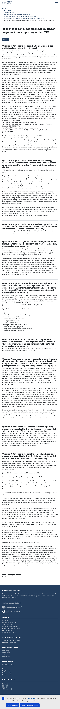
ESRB (4, 687)
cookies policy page (32, 698)
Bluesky (6, 651)
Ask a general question (9, 622)
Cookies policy (6, 673)
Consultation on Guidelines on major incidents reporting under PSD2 (25, 18)
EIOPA (4, 683)
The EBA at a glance (8, 665)
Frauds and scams (7, 675)
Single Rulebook (9, 12)
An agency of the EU (10, 603)
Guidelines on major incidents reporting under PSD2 (20, 16)
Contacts (5, 620)
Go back (5, 39)
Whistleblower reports (9, 632)
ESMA (4, 685)
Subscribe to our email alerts (11, 640)
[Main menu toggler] (56, 3)
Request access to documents (11, 628)
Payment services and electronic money (16, 14)
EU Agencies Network (11, 607)
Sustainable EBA (11, 611)
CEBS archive (6, 689)
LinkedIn (7, 653)
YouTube (7, 656)
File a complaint (7, 630)
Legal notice (6, 671)
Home (4, 8)
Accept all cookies (12, 705)
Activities (7, 10)
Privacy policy (6, 669)
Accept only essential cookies (29, 705)
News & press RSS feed (9, 642)
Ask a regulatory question (10, 626)
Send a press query (8, 624)
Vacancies (5, 667)
